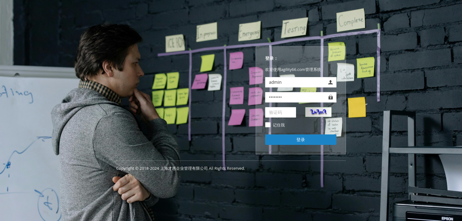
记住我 (279, 125)
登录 (300, 139)
